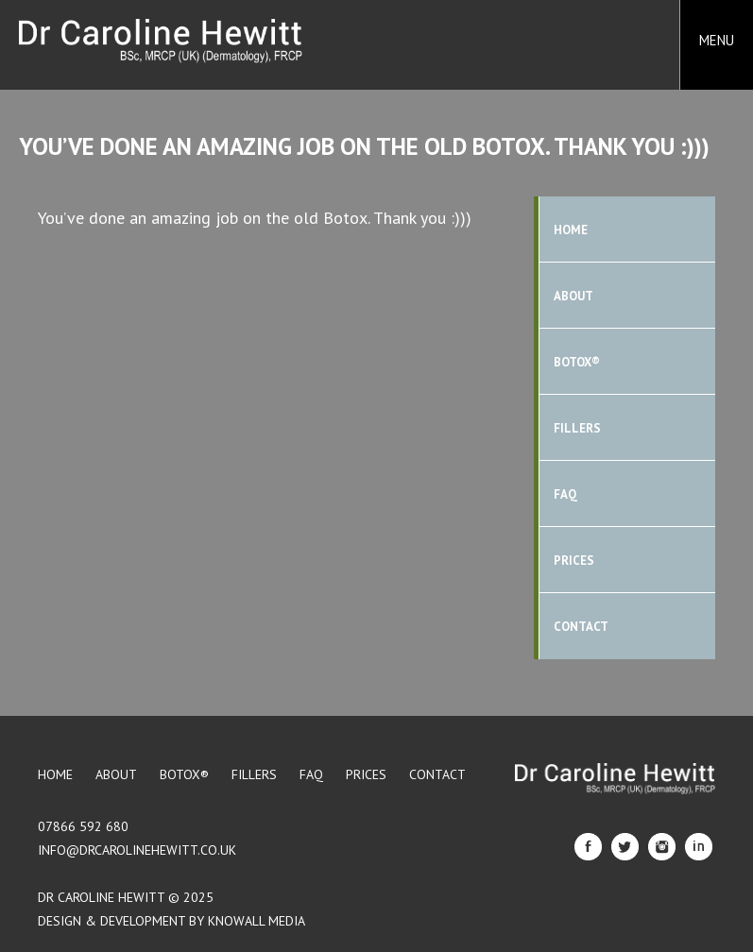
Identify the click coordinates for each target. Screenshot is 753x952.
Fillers (577, 428)
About (573, 296)
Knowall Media (256, 920)
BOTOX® (577, 362)
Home (571, 230)
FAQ (565, 494)
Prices (574, 560)
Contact (581, 627)
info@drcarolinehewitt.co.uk (137, 850)
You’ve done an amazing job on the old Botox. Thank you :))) (364, 146)
